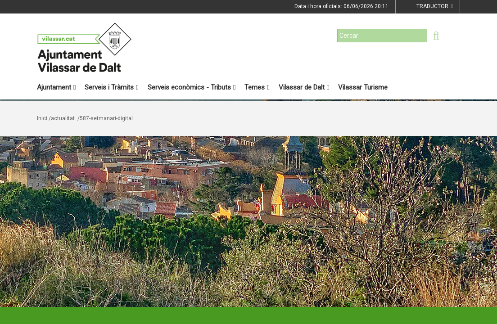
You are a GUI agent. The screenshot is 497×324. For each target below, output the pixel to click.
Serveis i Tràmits (111, 87)
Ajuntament (56, 87)
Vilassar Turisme (363, 87)
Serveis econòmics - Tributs (191, 87)
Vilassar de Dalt (304, 87)
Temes (256, 87)
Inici (42, 118)
